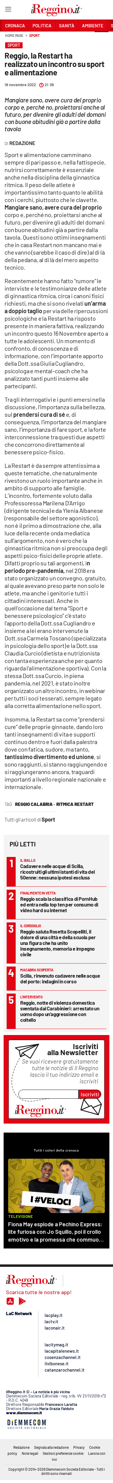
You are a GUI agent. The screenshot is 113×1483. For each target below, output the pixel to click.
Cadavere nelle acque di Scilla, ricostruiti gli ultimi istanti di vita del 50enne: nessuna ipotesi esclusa (57, 871)
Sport (34, 35)
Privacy (79, 1447)
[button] (101, 39)
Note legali (30, 1453)
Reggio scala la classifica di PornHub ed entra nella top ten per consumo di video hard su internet (59, 904)
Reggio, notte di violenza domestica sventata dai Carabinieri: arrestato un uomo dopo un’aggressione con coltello (59, 1011)
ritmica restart (75, 804)
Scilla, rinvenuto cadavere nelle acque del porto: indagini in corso (60, 978)
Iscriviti (90, 1094)
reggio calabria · (35, 804)
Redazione (21, 1447)
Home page (14, 35)
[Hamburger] (8, 10)
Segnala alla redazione (51, 1447)
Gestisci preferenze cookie (63, 1453)
